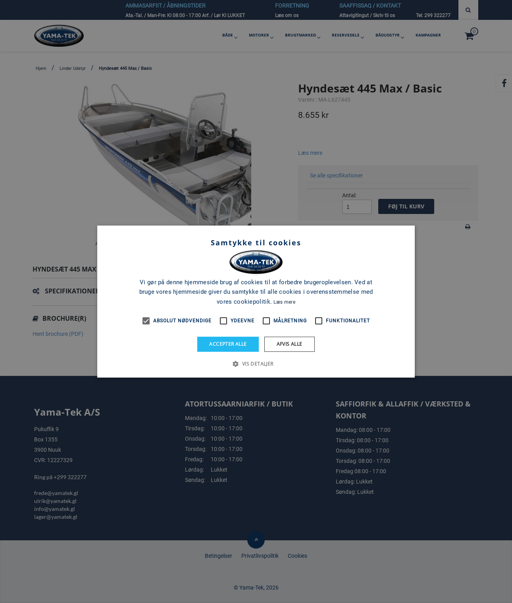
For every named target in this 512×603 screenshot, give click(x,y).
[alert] (256, 301)
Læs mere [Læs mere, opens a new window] (284, 302)
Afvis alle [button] (289, 344)
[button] (256, 364)
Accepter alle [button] (227, 344)
